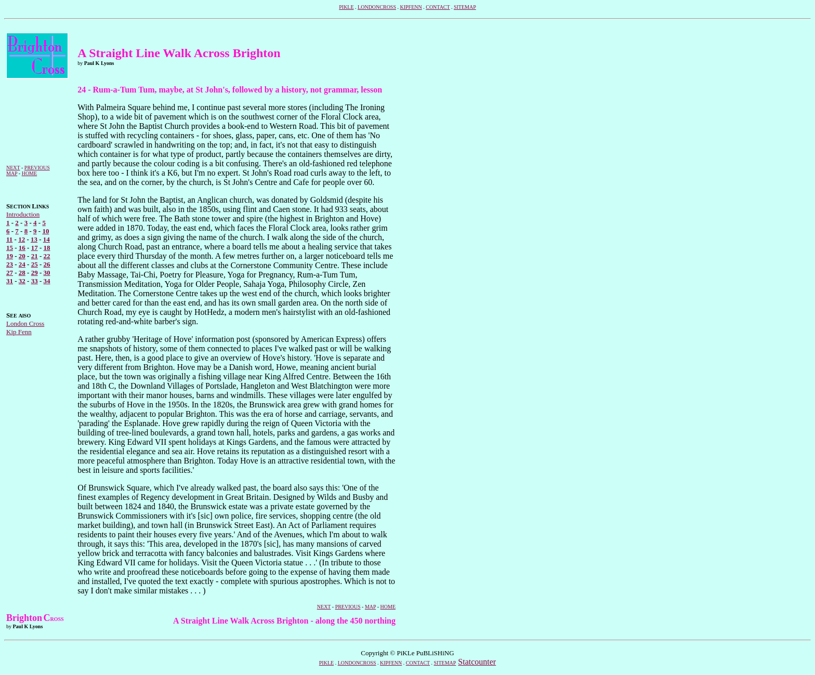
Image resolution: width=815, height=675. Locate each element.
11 (9, 239)
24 (22, 264)
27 (9, 272)
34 (47, 281)
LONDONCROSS (377, 7)
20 (22, 256)
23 (9, 264)
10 (45, 231)
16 (22, 248)
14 (46, 239)
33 (34, 281)
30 (47, 272)
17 (34, 248)
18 (47, 248)
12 (21, 239)
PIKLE (346, 7)
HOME (29, 173)
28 (22, 272)
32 (22, 281)
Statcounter (477, 661)
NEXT (13, 167)
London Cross (25, 323)
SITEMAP (465, 7)
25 (34, 264)
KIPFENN (411, 7)
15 (9, 248)
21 (34, 256)
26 (47, 264)
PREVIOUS (37, 167)
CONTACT (438, 7)
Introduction (23, 214)
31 (9, 281)
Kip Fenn (19, 332)
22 (47, 256)
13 (34, 239)
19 (9, 256)
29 (34, 272)
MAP (11, 173)
